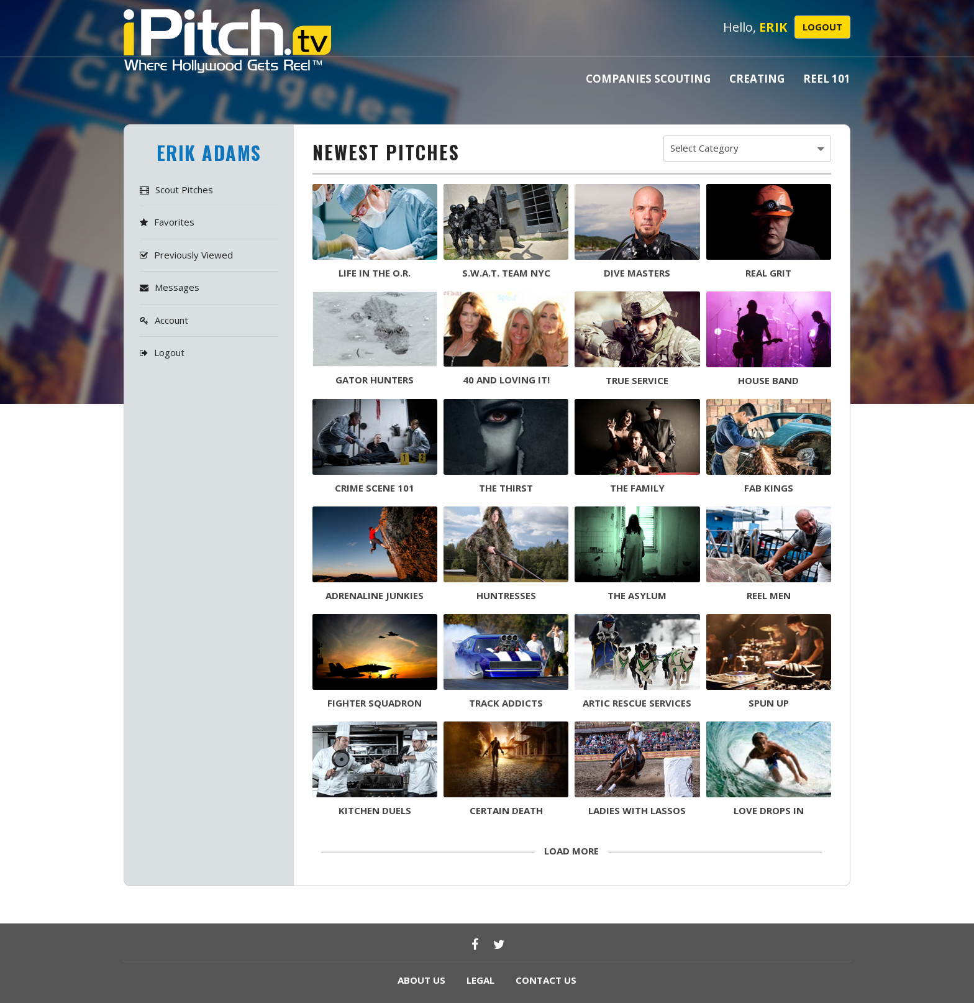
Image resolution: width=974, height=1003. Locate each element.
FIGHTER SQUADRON (374, 703)
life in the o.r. (375, 273)
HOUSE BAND (768, 380)
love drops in (769, 810)
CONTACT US (546, 980)
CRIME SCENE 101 (374, 488)
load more (571, 851)
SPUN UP (769, 703)
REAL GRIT (768, 273)
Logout (822, 27)
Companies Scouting (648, 79)
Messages (177, 287)
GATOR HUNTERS (374, 379)
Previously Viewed (193, 255)
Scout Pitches (184, 189)
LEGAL (480, 980)
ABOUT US (421, 980)
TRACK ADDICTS (506, 703)
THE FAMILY (637, 488)
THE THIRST (506, 488)
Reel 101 (826, 79)
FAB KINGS (768, 488)
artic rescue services (637, 703)
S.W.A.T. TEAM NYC (506, 273)
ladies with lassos (637, 810)
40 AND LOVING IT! (506, 379)
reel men (769, 595)
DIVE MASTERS (637, 273)
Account (171, 320)
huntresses (506, 595)
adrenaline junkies (374, 595)
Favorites (174, 222)
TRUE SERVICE (637, 380)
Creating (757, 79)
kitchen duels (375, 810)
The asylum (637, 595)
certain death (506, 810)
